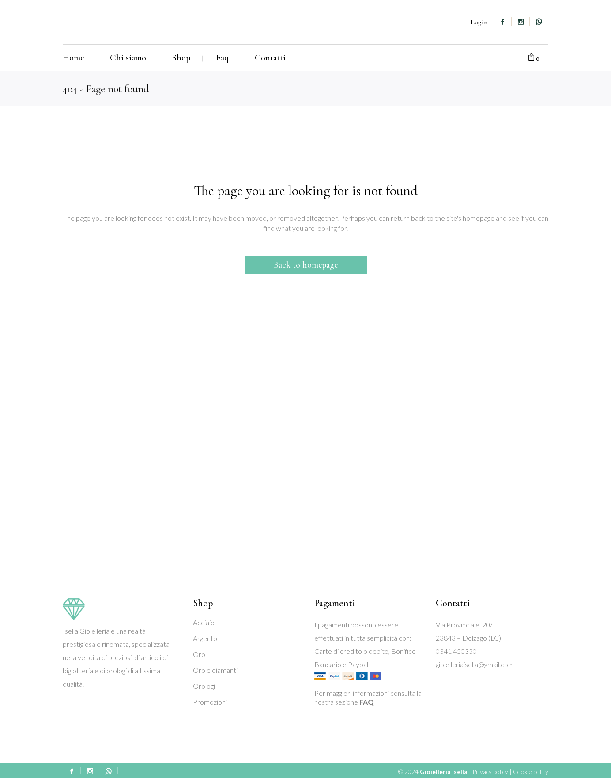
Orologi (204, 686)
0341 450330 (456, 651)
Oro (199, 654)
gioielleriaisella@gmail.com (475, 664)
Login (479, 22)
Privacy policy (490, 771)
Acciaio (204, 622)
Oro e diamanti (215, 670)
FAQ (366, 702)
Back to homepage (306, 265)
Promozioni (210, 702)
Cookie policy (530, 771)
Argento (205, 638)
